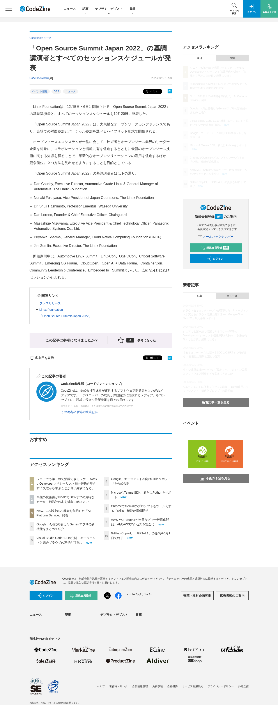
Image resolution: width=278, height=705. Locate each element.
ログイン (215, 259)
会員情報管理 (140, 686)
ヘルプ (101, 686)
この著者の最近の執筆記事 (79, 412)
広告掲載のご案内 (232, 595)
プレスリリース (50, 303)
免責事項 (157, 686)
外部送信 (243, 686)
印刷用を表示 (42, 358)
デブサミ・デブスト (109, 9)
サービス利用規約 (192, 686)
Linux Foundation (51, 309)
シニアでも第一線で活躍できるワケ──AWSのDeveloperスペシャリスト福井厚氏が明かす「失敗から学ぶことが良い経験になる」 (67, 483)
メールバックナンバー (216, 236)
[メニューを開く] (9, 9)
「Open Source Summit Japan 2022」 (65, 316)
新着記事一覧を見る (216, 402)
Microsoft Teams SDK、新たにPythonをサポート (218, 145)
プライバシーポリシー (220, 686)
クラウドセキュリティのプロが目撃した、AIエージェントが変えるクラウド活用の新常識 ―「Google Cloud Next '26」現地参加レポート (215, 314)
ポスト (151, 91)
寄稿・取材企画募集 (197, 595)
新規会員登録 (215, 248)
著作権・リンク (118, 686)
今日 (199, 58)
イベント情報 (40, 91)
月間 (232, 58)
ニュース (70, 9)
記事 (85, 9)
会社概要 (172, 686)
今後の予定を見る (215, 478)
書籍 (132, 9)
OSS (56, 91)
